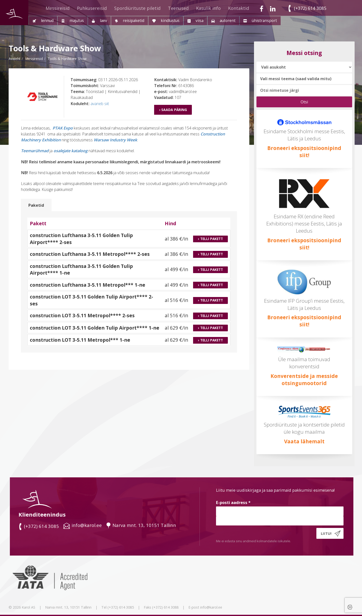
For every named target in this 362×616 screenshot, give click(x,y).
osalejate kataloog (71, 150)
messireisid (34, 58)
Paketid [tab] (36, 205)
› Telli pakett (210, 239)
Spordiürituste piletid (137, 8)
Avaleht (14, 58)
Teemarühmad (35, 150)
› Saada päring (173, 109)
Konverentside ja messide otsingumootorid (304, 380)
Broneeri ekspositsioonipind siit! (304, 152)
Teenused (178, 8)
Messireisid (58, 8)
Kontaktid (238, 8)
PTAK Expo (63, 128)
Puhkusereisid (92, 8)
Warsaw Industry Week (115, 140)
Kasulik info (208, 8)
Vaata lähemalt (304, 441)
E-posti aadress (233, 502)
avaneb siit (99, 103)
